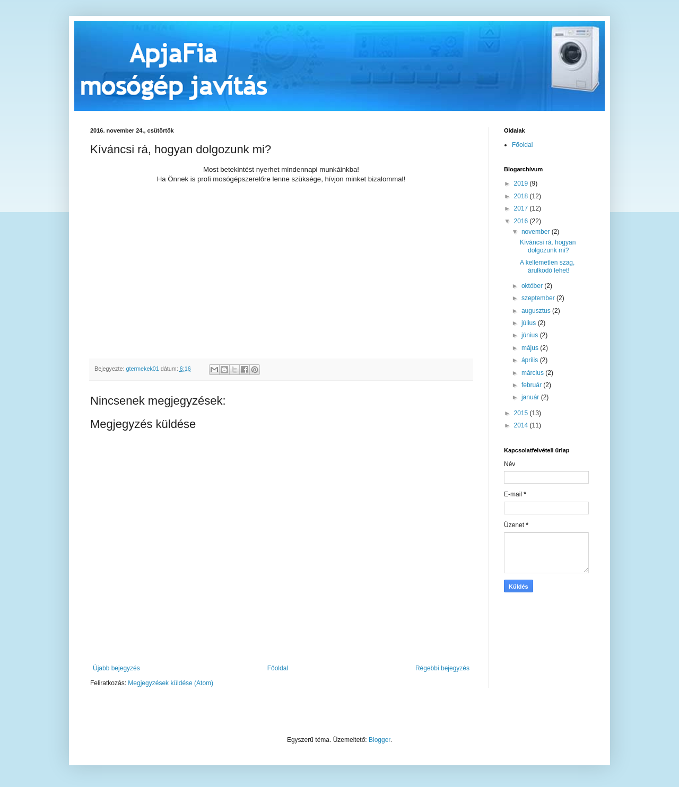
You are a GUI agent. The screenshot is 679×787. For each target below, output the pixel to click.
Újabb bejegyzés (116, 668)
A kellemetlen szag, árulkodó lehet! (547, 266)
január (531, 397)
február (532, 385)
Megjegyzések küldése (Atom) (170, 683)
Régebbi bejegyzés (442, 668)
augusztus (536, 310)
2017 (522, 208)
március (533, 373)
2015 (522, 413)
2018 (522, 196)
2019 (522, 183)
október (532, 286)
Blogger (379, 740)
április (530, 360)
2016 (522, 221)
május (530, 348)
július (529, 323)
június (530, 335)
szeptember (538, 298)
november (536, 231)
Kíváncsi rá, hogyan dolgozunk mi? (548, 246)
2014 (522, 425)
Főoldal (277, 668)
